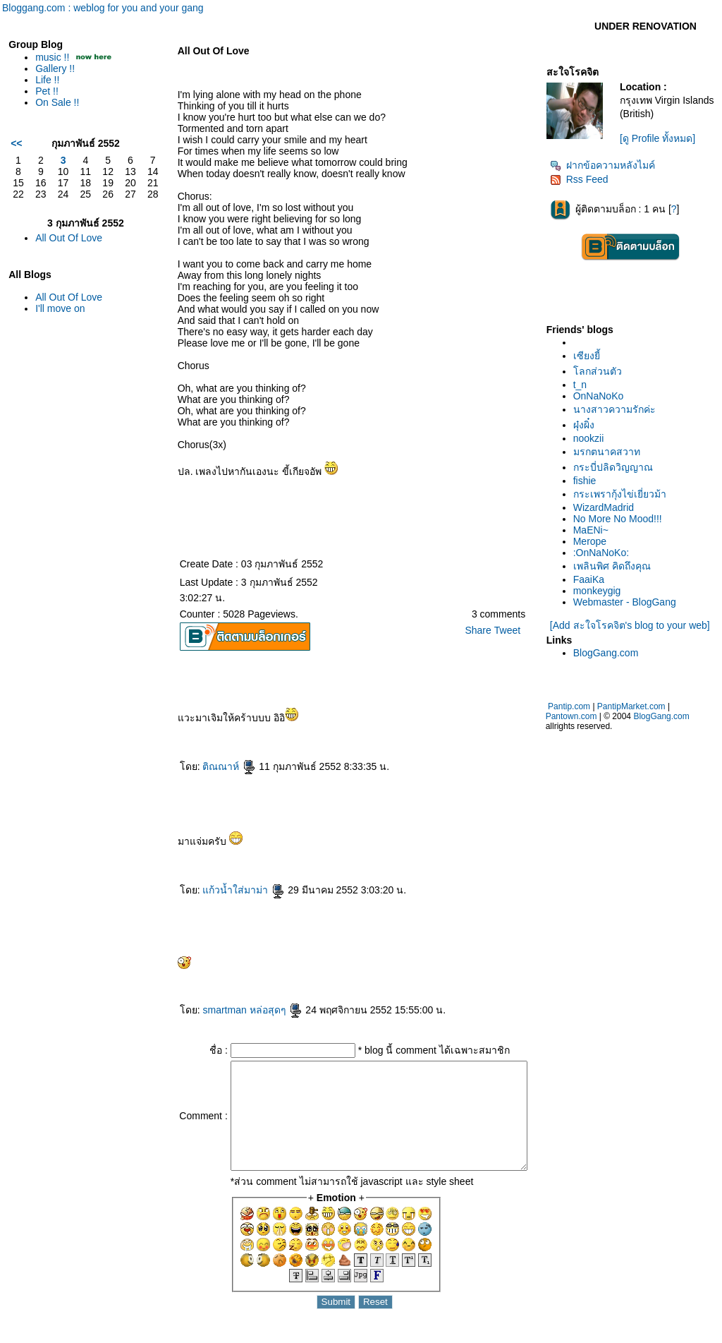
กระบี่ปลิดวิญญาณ (617, 467)
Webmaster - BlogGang (628, 602)
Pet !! (47, 91)
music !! (52, 57)
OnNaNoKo (602, 396)
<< (16, 143)
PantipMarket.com (635, 706)
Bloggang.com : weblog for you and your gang (103, 7)
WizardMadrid (607, 507)
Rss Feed (583, 179)
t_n (584, 384)
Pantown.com (575, 716)
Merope (594, 541)
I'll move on (60, 308)
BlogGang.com (610, 652)
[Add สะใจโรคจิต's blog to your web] (632, 625)
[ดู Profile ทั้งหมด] (660, 138)
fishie (589, 480)
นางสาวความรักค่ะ (618, 409)
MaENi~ (595, 530)
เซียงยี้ (590, 355)
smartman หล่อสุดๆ (230, 1010)
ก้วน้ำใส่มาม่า (221, 890)
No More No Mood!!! (621, 518)
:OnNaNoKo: (605, 552)
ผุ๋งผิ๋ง (588, 424)
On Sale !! (57, 102)
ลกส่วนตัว (601, 371)
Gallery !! (55, 68)
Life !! (47, 79)
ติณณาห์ (207, 766)
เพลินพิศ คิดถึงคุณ (616, 566)
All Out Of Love (68, 237)
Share (482, 630)
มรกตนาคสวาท (610, 451)
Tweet (511, 630)
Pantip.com (573, 706)
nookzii (592, 438)
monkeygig (601, 590)
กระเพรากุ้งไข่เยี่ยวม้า (624, 494)
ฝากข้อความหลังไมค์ (606, 165)
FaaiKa (592, 579)
